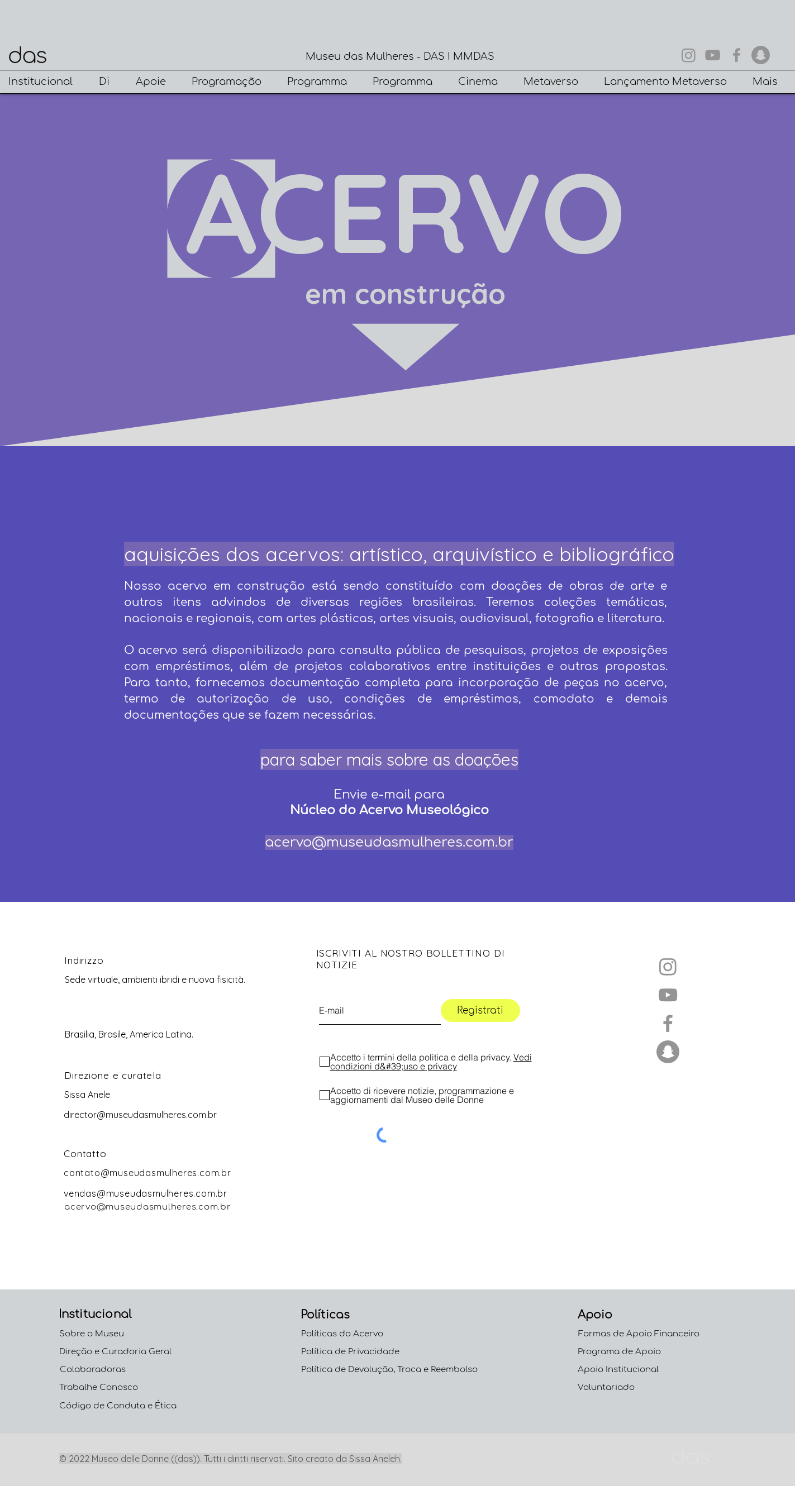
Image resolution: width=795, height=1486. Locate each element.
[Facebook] (736, 55)
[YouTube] (712, 55)
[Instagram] (688, 55)
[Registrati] (480, 1010)
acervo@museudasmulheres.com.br (389, 842)
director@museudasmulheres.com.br (140, 1114)
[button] (45, 81)
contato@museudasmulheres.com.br (147, 1172)
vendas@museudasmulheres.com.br (145, 1193)
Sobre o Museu (91, 1334)
